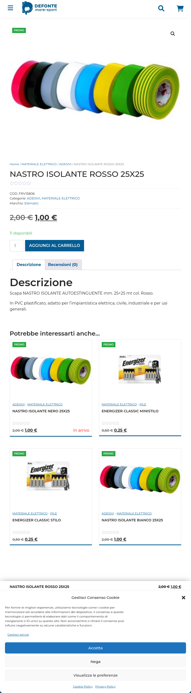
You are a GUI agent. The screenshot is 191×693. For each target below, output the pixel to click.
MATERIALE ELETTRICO (39, 164)
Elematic (31, 203)
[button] (183, 597)
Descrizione (29, 264)
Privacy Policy (105, 686)
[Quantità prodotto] (17, 246)
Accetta (95, 648)
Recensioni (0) (63, 264)
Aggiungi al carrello (54, 245)
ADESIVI (65, 164)
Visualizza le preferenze (95, 675)
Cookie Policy (83, 686)
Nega (96, 661)
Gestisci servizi (18, 634)
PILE (143, 404)
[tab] (28, 265)
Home (14, 164)
